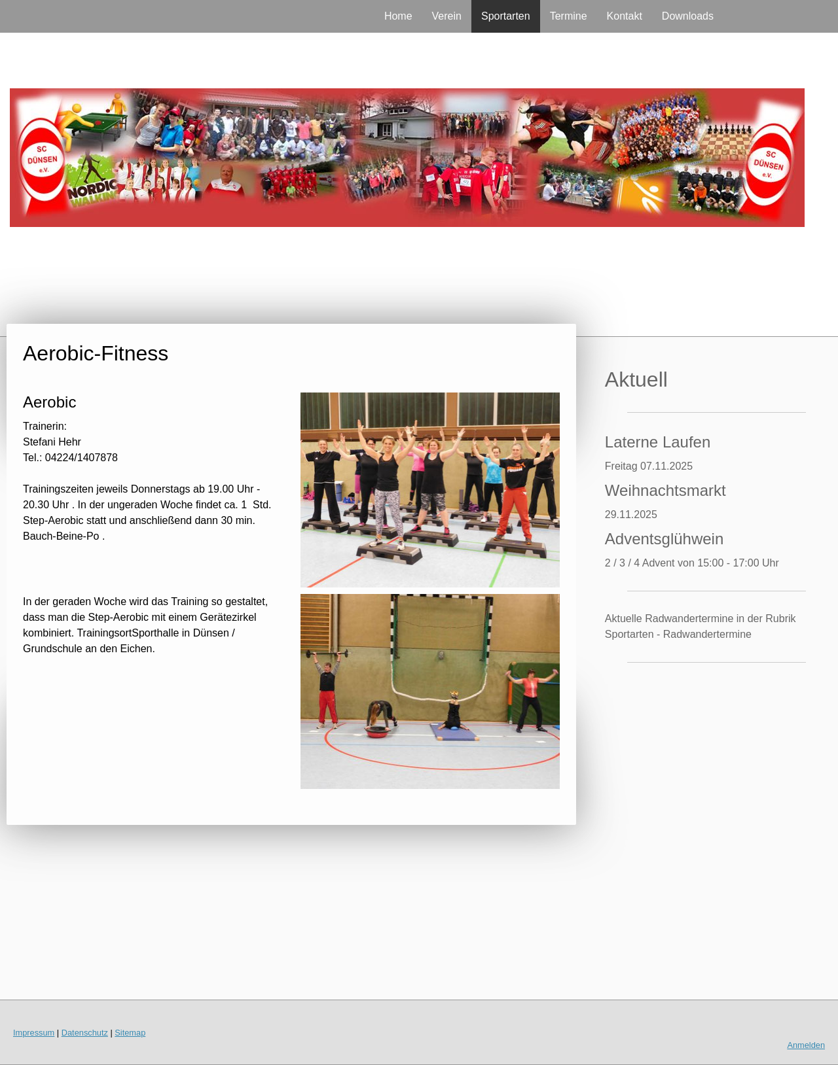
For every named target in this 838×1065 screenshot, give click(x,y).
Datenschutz (85, 1033)
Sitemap (130, 1033)
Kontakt (624, 16)
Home (398, 16)
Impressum (33, 1033)
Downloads (688, 16)
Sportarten (505, 16)
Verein (447, 16)
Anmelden (806, 1045)
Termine (568, 16)
